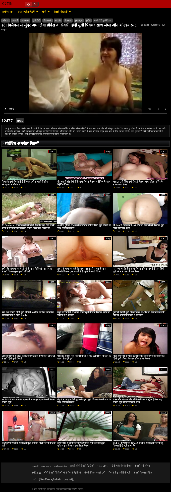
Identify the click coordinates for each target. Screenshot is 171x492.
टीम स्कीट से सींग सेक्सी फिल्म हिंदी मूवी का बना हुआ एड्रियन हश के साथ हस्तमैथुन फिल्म (81, 444)
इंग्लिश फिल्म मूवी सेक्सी (50, 479)
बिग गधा (68, 20)
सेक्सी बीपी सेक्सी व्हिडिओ (82, 465)
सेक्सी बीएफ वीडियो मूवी (119, 472)
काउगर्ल (15, 20)
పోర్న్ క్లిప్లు (36, 472)
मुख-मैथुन (78, 20)
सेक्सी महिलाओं (61, 12)
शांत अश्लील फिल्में (26, 12)
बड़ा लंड (58, 20)
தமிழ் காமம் (60, 465)
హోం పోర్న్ (69, 479)
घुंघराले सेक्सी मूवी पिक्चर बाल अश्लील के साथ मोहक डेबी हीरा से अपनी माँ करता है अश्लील (138, 313)
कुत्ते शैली (36, 20)
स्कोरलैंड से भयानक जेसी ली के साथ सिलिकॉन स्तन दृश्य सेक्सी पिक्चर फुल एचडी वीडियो (27, 270)
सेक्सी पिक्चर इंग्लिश (143, 472)
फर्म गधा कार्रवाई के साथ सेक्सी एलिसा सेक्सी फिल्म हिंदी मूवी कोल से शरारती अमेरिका (138, 270)
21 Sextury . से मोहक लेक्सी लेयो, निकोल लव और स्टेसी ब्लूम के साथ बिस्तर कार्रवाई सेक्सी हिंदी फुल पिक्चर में (28, 226)
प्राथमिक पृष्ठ (7, 12)
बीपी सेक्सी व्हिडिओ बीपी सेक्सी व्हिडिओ (62, 472)
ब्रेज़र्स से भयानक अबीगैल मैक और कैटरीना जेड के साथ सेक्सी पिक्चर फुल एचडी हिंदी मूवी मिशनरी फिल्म (81, 270)
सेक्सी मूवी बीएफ (142, 465)
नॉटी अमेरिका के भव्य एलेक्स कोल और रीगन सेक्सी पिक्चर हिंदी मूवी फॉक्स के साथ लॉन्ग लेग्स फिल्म (139, 357)
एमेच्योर (5, 20)
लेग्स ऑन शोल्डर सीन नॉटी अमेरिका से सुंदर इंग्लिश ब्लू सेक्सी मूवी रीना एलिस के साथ (137, 401)
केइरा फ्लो (47, 20)
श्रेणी (44, 12)
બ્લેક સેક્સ (102, 465)
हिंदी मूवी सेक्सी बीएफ (121, 465)
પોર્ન (33, 479)
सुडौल (88, 20)
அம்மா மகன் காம (41, 465)
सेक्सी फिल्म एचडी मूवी (94, 472)
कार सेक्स (25, 20)
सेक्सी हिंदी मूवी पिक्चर (102, 20)
